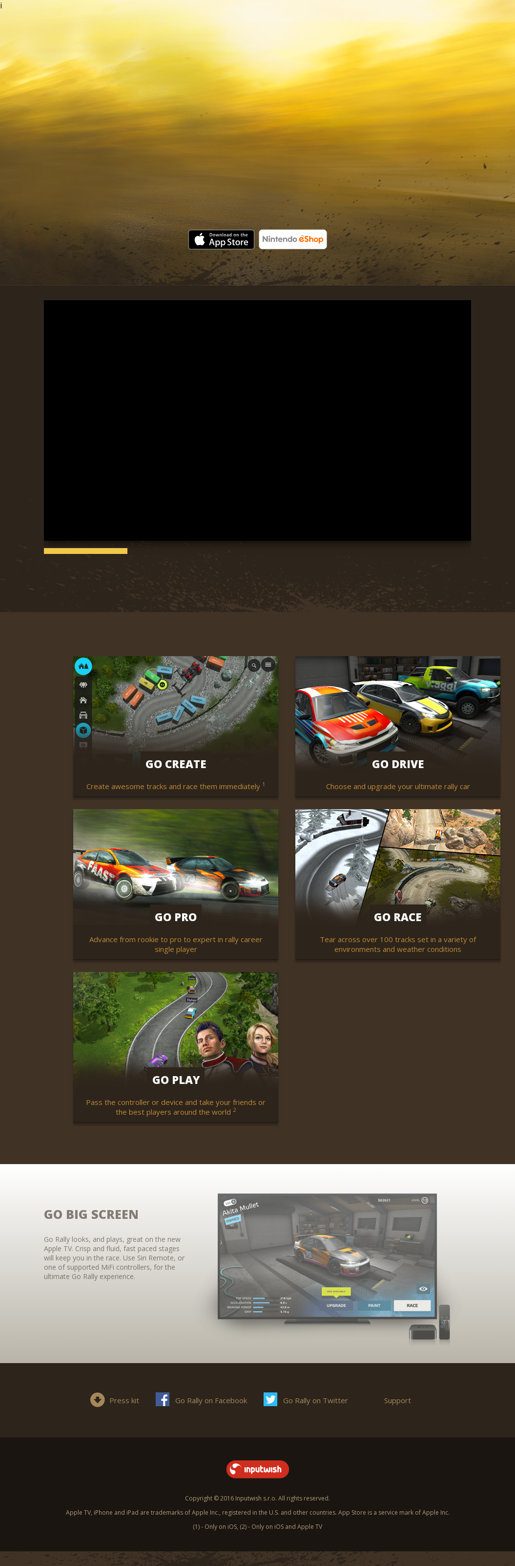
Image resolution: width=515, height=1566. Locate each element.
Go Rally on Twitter (315, 1400)
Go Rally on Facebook (211, 1400)
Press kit (124, 1400)
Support (397, 1400)
